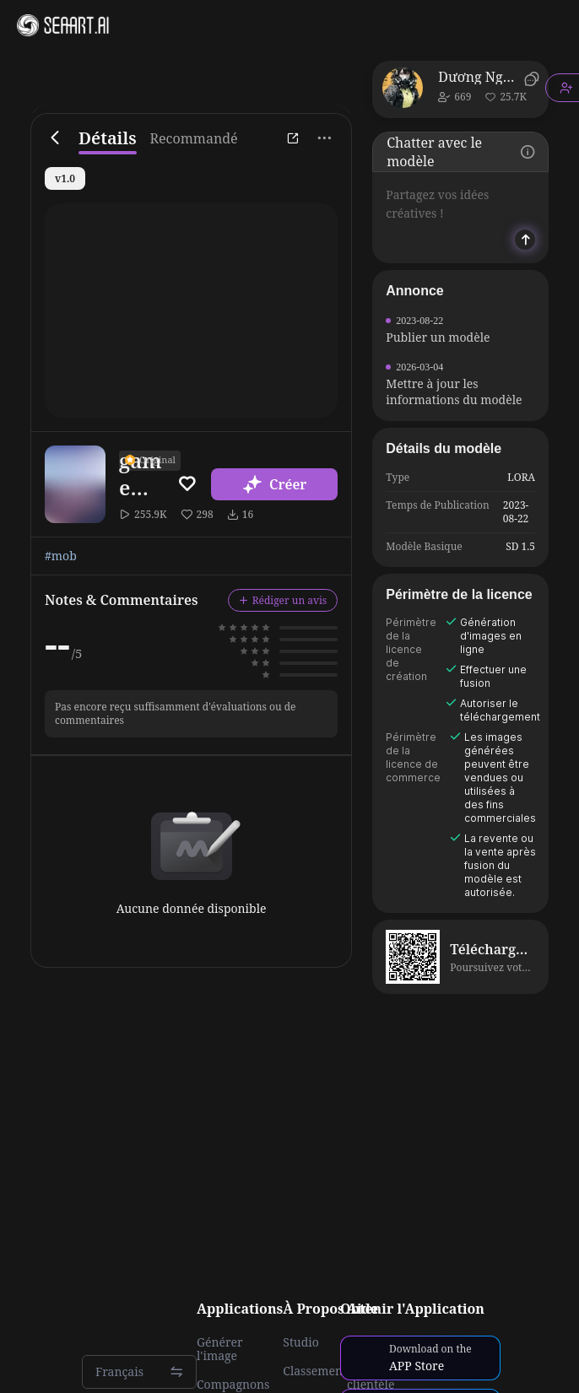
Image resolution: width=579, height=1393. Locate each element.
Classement (315, 1371)
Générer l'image (220, 1349)
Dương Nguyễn (478, 76)
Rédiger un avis (283, 600)
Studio (301, 1342)
